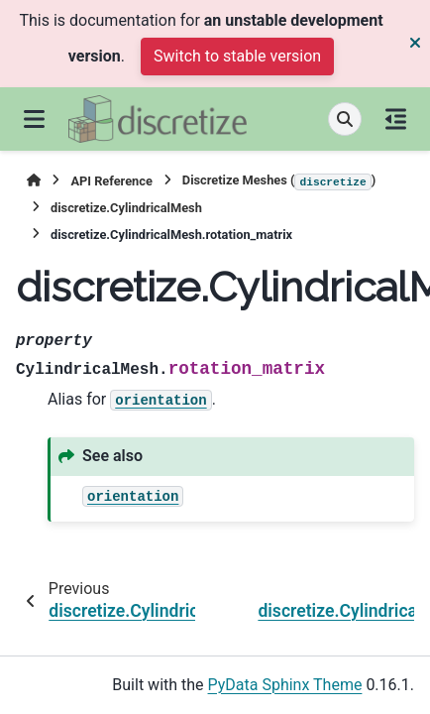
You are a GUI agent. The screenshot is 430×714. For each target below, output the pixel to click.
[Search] (345, 119)
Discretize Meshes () (279, 181)
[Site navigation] (34, 119)
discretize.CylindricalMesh (126, 207)
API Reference (111, 181)
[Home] (34, 181)
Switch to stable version (237, 56)
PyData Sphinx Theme (285, 684)
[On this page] (395, 119)
